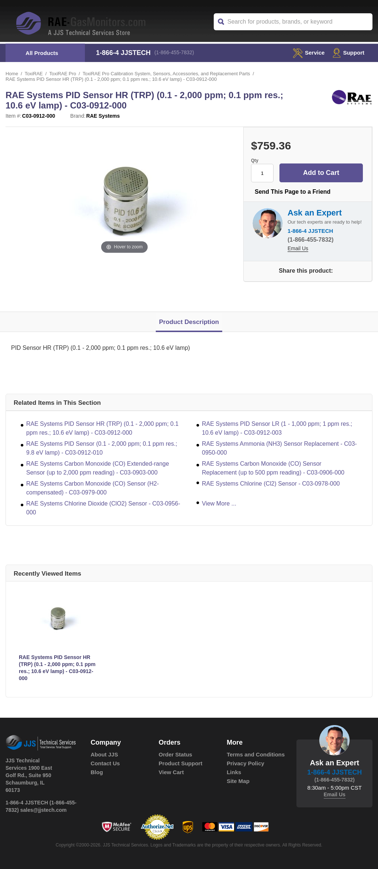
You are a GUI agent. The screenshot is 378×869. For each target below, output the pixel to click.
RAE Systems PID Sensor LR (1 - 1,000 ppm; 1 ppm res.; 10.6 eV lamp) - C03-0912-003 (277, 428)
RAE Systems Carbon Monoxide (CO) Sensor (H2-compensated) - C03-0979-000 (92, 488)
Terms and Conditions (256, 754)
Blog (97, 772)
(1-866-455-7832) (175, 53)
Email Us (298, 249)
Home (12, 73)
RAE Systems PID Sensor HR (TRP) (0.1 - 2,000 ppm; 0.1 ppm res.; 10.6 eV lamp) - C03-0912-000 (102, 428)
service (306, 52)
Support (347, 52)
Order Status (175, 754)
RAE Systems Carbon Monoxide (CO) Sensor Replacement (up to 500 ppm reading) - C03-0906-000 (273, 468)
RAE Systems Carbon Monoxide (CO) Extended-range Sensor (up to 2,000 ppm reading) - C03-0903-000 (97, 468)
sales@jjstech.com (43, 810)
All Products (41, 53)
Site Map (238, 781)
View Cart (171, 772)
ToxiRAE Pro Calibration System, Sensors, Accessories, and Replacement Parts (168, 73)
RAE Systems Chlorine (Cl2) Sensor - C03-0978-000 (271, 483)
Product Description (189, 321)
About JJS (104, 754)
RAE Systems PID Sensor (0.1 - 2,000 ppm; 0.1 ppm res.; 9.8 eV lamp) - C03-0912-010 (101, 448)
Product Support (180, 763)
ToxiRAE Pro (63, 73)
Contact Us (105, 763)
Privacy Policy (245, 763)
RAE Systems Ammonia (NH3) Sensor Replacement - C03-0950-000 (279, 448)
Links (234, 772)
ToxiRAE (34, 73)
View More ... (219, 503)
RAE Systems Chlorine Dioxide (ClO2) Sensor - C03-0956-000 (103, 507)
